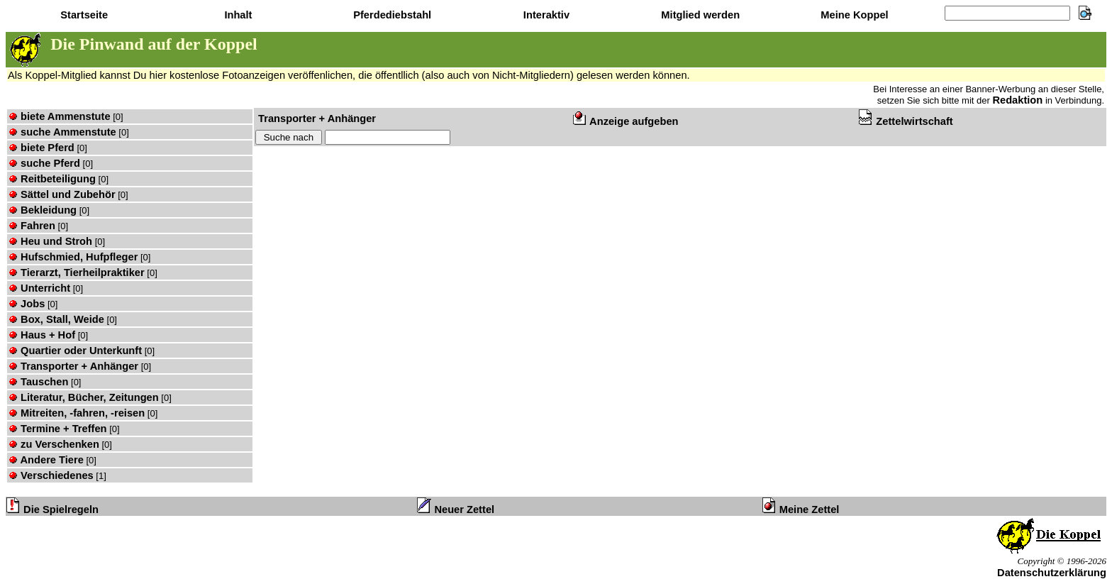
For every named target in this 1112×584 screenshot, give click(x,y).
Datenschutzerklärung (1051, 572)
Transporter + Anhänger (73, 366)
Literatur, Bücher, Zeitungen (84, 397)
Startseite (82, 15)
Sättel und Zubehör (62, 194)
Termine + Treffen (58, 428)
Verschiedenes (51, 475)
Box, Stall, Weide (56, 319)
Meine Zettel (801, 509)
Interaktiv (545, 15)
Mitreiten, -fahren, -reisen (77, 413)
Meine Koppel (853, 15)
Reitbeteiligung (52, 178)
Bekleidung (43, 210)
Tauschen (38, 381)
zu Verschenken (54, 444)
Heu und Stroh (50, 241)
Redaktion (1017, 100)
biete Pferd (41, 147)
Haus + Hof (42, 335)
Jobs (27, 303)
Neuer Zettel (455, 509)
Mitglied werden (699, 15)
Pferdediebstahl (390, 15)
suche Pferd (44, 163)
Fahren (32, 225)
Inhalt (236, 15)
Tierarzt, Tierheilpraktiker (77, 272)
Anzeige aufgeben (626, 121)
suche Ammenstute (62, 132)
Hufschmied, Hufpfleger (73, 257)
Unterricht (39, 288)
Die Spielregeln (52, 509)
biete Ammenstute (60, 116)
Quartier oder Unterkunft (75, 350)
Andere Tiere (46, 459)
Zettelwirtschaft (905, 121)
